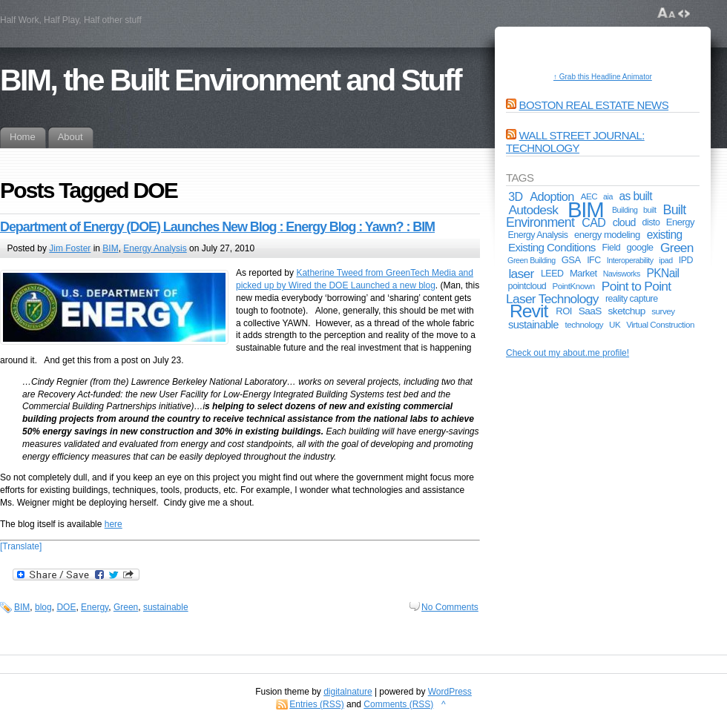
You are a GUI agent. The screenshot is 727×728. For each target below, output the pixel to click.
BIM (110, 248)
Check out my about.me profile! (567, 353)
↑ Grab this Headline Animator (602, 77)
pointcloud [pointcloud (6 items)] (526, 286)
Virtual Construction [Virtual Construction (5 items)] (660, 324)
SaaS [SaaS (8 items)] (590, 311)
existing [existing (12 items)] (664, 234)
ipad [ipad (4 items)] (665, 260)
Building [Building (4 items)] (625, 209)
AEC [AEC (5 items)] (589, 196)
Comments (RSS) (398, 704)
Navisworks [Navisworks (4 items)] (621, 273)
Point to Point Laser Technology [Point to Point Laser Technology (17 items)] (588, 292)
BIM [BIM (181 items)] (586, 209)
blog (43, 607)
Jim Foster (70, 248)
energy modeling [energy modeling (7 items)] (607, 234)
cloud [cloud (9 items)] (624, 222)
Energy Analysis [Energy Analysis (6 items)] (537, 235)
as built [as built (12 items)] (635, 196)
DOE (66, 607)
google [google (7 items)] (640, 247)
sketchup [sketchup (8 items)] (626, 311)
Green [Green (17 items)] (677, 247)
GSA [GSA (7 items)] (571, 259)
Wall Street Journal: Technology (575, 141)
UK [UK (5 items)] (614, 324)
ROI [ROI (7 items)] (564, 311)
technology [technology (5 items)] (584, 324)
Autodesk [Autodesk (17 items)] (533, 209)
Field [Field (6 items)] (611, 247)
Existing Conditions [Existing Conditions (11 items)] (552, 247)
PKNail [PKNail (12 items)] (663, 273)
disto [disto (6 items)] (651, 222)
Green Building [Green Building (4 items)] (531, 260)
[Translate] (21, 546)
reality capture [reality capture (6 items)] (631, 299)
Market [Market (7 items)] (583, 273)
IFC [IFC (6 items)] (594, 260)
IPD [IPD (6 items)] (686, 260)
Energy (94, 607)
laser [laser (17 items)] (520, 273)
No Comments (449, 607)
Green (126, 607)
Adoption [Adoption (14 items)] (552, 196)
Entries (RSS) (316, 704)
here (113, 524)
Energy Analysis (154, 248)
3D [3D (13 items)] (515, 196)
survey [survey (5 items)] (662, 311)
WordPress (450, 691)
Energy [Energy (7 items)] (680, 222)
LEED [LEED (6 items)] (552, 273)
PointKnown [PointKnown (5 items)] (573, 286)
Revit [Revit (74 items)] (528, 311)
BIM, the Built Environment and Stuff (230, 80)
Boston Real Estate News (594, 105)
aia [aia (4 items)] (608, 196)
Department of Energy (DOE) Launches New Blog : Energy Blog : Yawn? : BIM (217, 226)
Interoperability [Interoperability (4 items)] (630, 260)
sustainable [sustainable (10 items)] (533, 325)
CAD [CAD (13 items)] (593, 222)
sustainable (165, 607)
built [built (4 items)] (649, 209)
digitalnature (347, 691)
